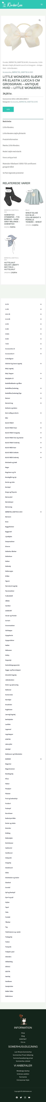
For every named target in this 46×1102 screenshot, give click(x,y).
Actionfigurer (9, 359)
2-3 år (24, 324)
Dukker (7, 561)
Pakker (7, 784)
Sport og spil (9, 897)
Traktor (7, 942)
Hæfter (7, 645)
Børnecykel (8, 497)
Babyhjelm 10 (24, 378)
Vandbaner (8, 981)
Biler (6, 418)
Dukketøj (8, 566)
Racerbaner (8, 813)
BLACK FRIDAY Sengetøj (24, 432)
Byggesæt (8, 532)
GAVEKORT (8, 611)
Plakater (7, 794)
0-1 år (24, 304)
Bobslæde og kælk (11, 462)
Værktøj (7, 976)
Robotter (8, 828)
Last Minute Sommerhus (23, 1052)
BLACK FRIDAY (24, 422)
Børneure (8, 517)
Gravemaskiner (10, 625)
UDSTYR (7, 971)
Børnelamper (9, 502)
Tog (6, 927)
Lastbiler (8, 724)
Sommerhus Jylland (23, 1061)
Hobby (7, 655)
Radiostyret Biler (10, 818)
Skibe (7, 873)
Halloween (8, 650)
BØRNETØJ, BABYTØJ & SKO (24, 511)
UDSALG (7, 967)
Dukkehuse (8, 556)
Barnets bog (24, 403)
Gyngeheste (9, 635)
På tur (7, 779)
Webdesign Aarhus (23, 1071)
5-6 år (24, 338)
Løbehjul (7, 749)
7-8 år (24, 343)
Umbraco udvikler (23, 1074)
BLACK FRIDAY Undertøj (24, 442)
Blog (23, 1036)
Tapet (7, 907)
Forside (5, 62)
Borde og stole (10, 482)
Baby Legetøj (9, 368)
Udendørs (8, 957)
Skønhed (8, 882)
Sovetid (7, 887)
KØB (8, 109)
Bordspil (7, 487)
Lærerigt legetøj (10, 714)
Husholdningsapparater (12, 665)
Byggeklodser (9, 527)
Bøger (7, 467)
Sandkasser (9, 853)
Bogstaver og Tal (10, 472)
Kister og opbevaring (11, 685)
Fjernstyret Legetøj (11, 586)
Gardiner (8, 606)
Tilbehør (7, 922)
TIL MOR (7, 917)
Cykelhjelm (8, 537)
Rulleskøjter (9, 838)
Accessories (33, 62)
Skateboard (9, 868)
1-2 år (24, 309)
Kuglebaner (8, 710)
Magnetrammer (10, 769)
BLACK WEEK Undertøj (24, 457)
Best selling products (24, 413)
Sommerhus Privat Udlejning (23, 1055)
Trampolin (8, 947)
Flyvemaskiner (9, 591)
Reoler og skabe (10, 823)
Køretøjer (8, 700)
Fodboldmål (9, 596)
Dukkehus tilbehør (10, 551)
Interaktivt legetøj (10, 675)
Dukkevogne (9, 571)
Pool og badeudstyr (11, 798)
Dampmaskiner (9, 541)
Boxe (6, 522)
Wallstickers (9, 996)
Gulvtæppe (8, 630)
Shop (23, 1033)
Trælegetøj (8, 937)
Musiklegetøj (9, 774)
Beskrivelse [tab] (7, 121)
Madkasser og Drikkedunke (13, 754)
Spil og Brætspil (10, 892)
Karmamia (23, 1077)
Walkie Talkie (9, 991)
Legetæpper (9, 734)
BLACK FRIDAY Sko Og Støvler (24, 437)
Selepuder (8, 858)
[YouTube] (29, 1097)
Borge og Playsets (11, 492)
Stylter (7, 902)
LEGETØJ (8, 739)
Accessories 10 (24, 348)
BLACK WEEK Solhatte (24, 452)
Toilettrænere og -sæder (13, 932)
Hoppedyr (8, 660)
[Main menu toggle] (41, 4)
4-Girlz (24, 333)
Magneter (8, 764)
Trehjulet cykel (9, 952)
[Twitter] (21, 1097)
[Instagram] (25, 1097)
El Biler (7, 576)
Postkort (8, 803)
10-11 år (24, 314)
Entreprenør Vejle (23, 1080)
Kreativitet (8, 705)
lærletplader (9, 719)
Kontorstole (9, 695)
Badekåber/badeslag (24, 388)
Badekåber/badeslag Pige (24, 393)
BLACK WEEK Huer (24, 447)
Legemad (8, 729)
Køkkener (8, 690)
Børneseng (8, 507)
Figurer (7, 581)
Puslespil (8, 808)
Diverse (7, 546)
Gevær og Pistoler (11, 616)
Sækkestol (8, 848)
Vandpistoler (9, 986)
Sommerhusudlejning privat (23, 1058)
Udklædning (9, 962)
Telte (6, 912)
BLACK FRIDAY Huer (24, 427)
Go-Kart (7, 621)
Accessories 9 (24, 353)
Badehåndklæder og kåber (13, 383)
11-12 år (24, 319)
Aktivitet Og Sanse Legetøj (24, 363)
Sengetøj (8, 863)
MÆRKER (24, 759)
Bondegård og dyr (11, 477)
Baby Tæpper (24, 373)
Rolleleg (7, 833)
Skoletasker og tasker (12, 878)
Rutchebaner (9, 843)
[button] (40, 20)
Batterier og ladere (11, 408)
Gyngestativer (9, 640)
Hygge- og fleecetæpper (13, 670)
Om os (23, 1042)
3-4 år (24, 329)
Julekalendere (9, 680)
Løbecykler (8, 744)
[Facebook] (17, 1097)
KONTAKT (23, 1039)
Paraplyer (8, 789)
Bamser (24, 398)
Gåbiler (7, 601)
